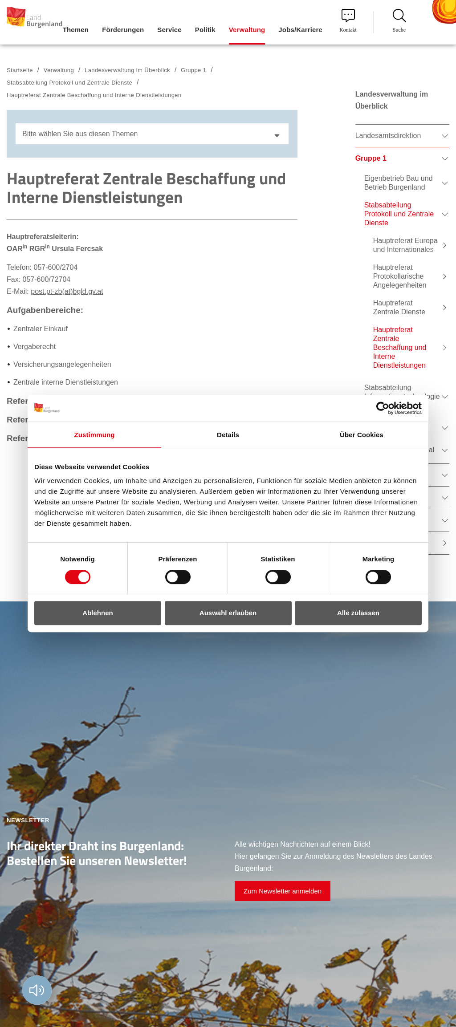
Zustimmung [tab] (94, 434)
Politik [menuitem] (205, 29)
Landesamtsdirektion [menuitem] (388, 135)
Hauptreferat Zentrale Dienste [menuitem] (399, 307)
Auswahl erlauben (228, 613)
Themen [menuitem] (76, 29)
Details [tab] (228, 434)
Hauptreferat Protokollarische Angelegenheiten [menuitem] (400, 276)
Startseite (20, 70)
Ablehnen (97, 613)
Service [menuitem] (169, 29)
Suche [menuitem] (399, 21)
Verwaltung (59, 70)
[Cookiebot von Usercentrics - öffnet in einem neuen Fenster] (383, 408)
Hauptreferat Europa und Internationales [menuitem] (405, 245)
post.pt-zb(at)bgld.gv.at (67, 291)
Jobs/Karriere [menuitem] (300, 29)
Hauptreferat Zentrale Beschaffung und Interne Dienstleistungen (94, 95)
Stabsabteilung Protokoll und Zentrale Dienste (69, 82)
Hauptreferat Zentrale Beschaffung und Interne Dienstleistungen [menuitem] (400, 347)
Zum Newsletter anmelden (283, 891)
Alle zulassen (358, 613)
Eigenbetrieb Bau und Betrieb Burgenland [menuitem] (398, 183)
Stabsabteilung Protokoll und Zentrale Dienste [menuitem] (399, 214)
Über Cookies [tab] (361, 434)
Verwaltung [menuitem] (247, 29)
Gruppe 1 (193, 70)
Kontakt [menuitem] (348, 21)
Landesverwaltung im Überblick (127, 70)
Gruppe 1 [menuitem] (371, 158)
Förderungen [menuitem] (123, 29)
